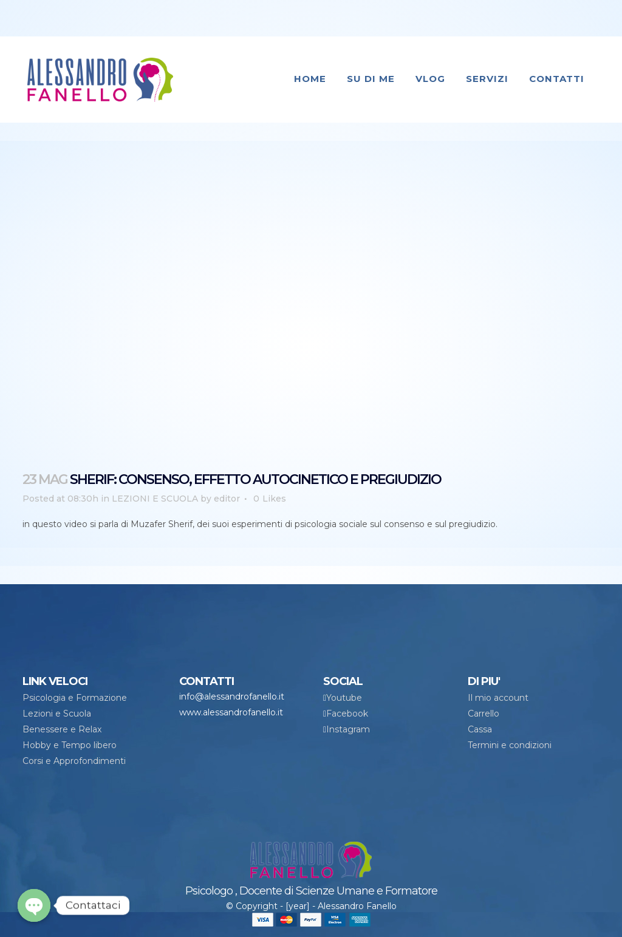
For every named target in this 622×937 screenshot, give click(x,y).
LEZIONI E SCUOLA (155, 498)
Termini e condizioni (510, 745)
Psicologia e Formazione (74, 697)
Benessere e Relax (61, 729)
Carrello (483, 713)
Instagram (348, 729)
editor (227, 498)
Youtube (344, 697)
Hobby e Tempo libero (69, 745)
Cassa (480, 729)
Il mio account (498, 697)
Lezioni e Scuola (56, 713)
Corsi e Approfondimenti (74, 760)
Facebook (347, 713)
